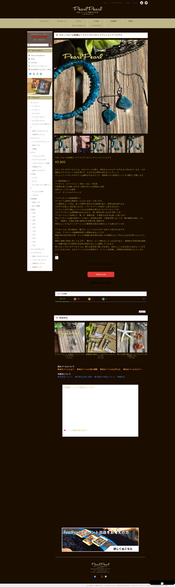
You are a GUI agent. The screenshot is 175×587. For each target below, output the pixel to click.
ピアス (79, 21)
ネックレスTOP (37, 191)
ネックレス (44, 21)
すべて (62, 298)
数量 (56, 255)
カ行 (33, 217)
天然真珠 (113, 21)
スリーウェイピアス (39, 160)
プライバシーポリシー (39, 66)
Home (105, 2)
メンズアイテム (96, 25)
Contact (135, 2)
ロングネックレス (38, 120)
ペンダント (36, 106)
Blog (127, 2)
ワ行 (33, 245)
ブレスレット (61, 21)
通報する (142, 311)
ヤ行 (33, 238)
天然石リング (37, 267)
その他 (96, 21)
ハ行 (33, 231)
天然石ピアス (37, 167)
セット (34, 181)
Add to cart (101, 274)
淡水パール (36, 145)
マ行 (33, 235)
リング (34, 178)
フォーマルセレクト (79, 25)
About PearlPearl (116, 2)
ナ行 (33, 227)
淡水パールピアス (38, 170)
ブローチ (35, 195)
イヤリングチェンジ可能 (40, 163)
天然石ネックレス (38, 134)
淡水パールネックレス (40, 131)
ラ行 (33, 242)
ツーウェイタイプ (38, 117)
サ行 (33, 220)
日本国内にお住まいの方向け (100, 282)
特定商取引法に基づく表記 (41, 69)
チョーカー (36, 113)
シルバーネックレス (39, 260)
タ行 (33, 224)
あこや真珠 (36, 206)
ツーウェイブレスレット (40, 142)
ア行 (33, 213)
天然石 (130, 21)
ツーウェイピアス (38, 156)
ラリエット (36, 110)
